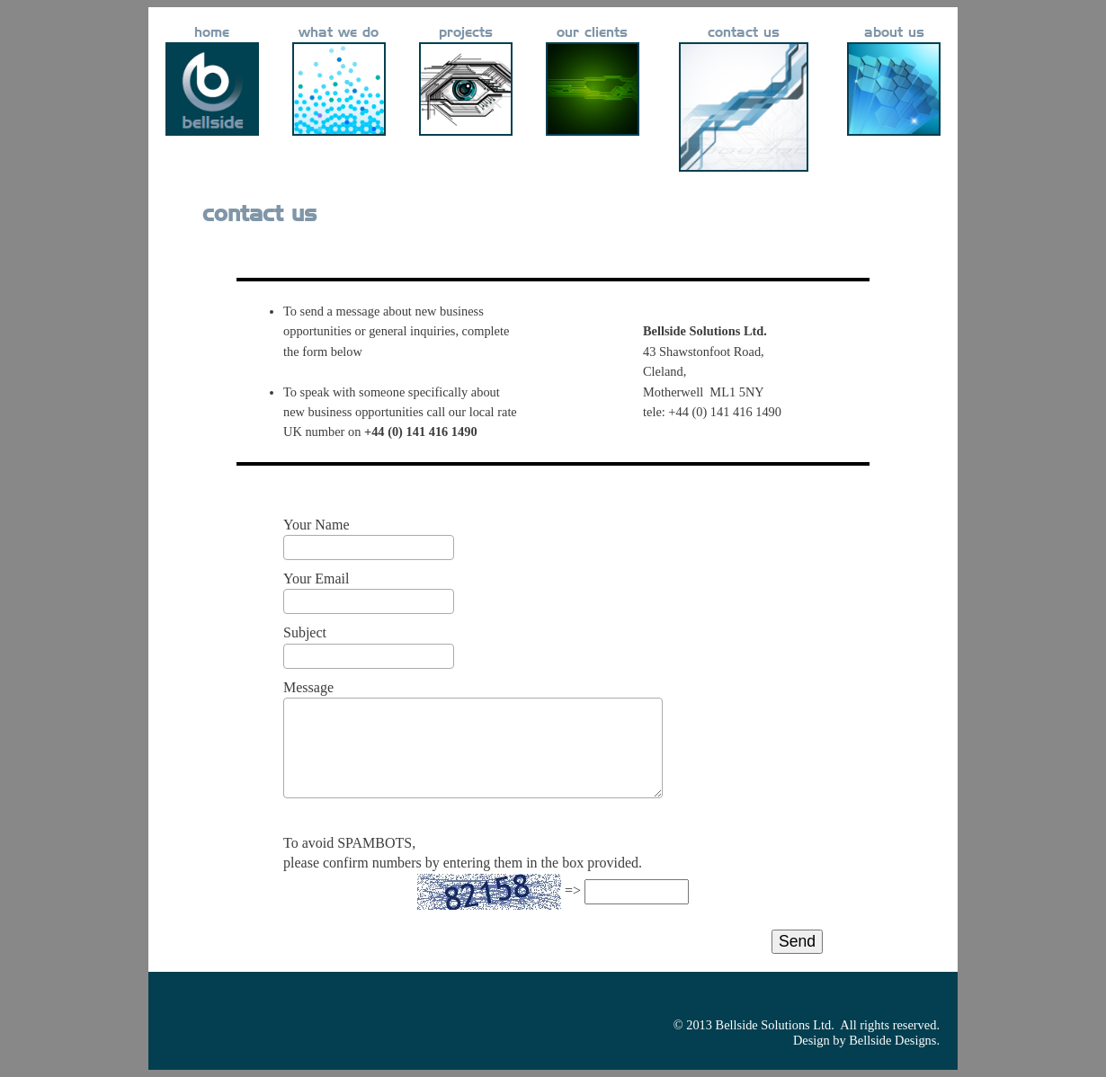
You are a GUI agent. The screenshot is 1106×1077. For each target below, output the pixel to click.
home (211, 33)
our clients (592, 33)
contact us (744, 33)
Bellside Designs (892, 1040)
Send (797, 941)
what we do (339, 33)
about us (894, 33)
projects (466, 33)
